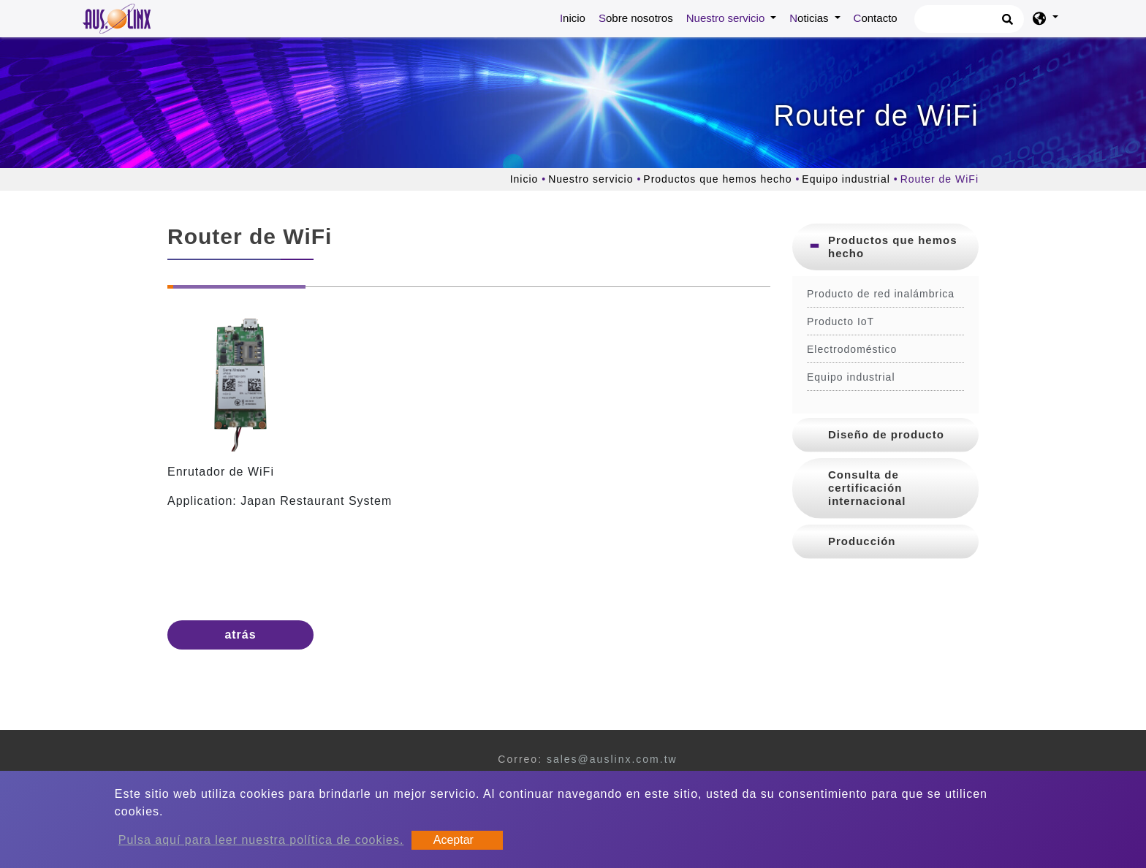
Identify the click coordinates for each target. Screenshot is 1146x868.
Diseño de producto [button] (886, 434)
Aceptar (453, 840)
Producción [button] (862, 541)
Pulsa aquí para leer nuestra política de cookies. (261, 840)
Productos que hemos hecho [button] (892, 246)
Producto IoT (840, 321)
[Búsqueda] (969, 19)
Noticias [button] (810, 18)
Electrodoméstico (852, 349)
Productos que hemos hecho (717, 179)
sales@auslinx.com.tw (612, 759)
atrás (240, 634)
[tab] (885, 247)
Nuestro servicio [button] (727, 18)
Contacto (876, 18)
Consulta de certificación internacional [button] (867, 487)
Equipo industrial (846, 179)
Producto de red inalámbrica (881, 294)
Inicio (575, 16)
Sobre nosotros (636, 18)
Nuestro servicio (590, 179)
